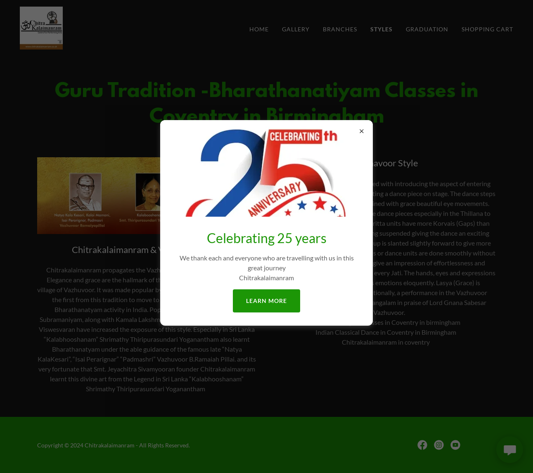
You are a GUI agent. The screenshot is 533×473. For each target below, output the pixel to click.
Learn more (266, 300)
